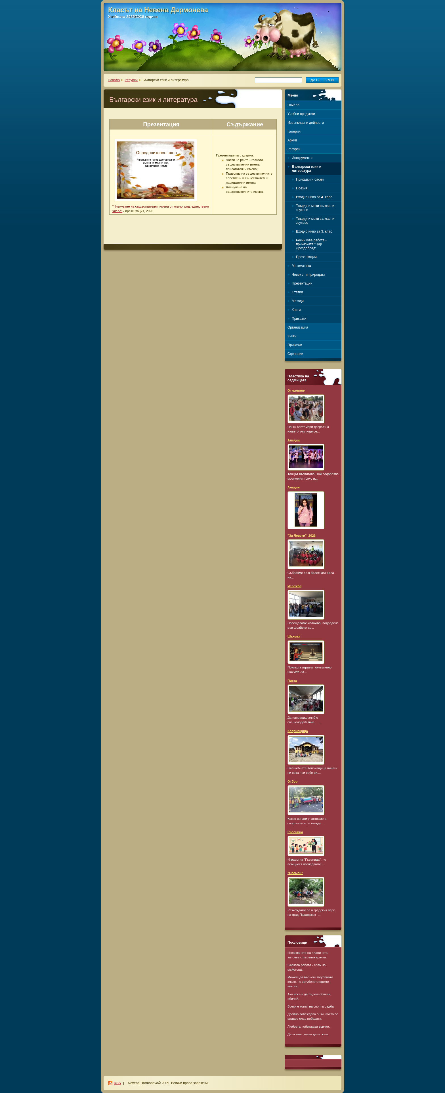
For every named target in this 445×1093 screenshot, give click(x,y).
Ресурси (131, 80)
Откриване (296, 390)
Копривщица (297, 731)
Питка (292, 680)
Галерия (294, 131)
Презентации (306, 257)
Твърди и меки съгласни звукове (315, 208)
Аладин (293, 440)
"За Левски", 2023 (301, 535)
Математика (301, 266)
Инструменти (302, 158)
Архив (292, 140)
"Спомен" (295, 873)
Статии (297, 292)
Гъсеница (295, 832)
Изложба (294, 586)
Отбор (292, 781)
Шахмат (293, 636)
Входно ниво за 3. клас (314, 231)
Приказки (299, 319)
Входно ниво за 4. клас (314, 197)
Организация (297, 327)
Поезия (301, 188)
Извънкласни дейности (305, 123)
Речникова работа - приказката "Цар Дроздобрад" (311, 244)
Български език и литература (306, 169)
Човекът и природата (308, 275)
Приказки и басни (310, 179)
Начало (114, 80)
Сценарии (295, 354)
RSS (117, 1083)
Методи (298, 301)
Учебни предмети (301, 114)
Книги (296, 310)
